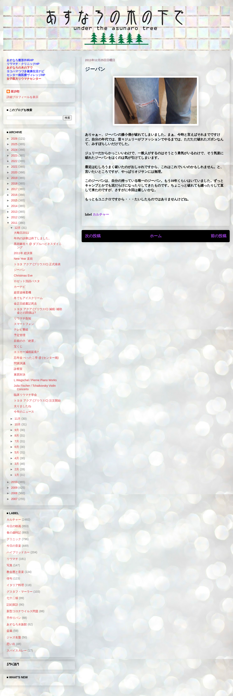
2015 (14, 200)
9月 (17, 430)
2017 (14, 189)
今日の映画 (14, 526)
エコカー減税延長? (26, 352)
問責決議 (19, 363)
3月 (17, 463)
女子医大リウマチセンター (24, 78)
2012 (14, 217)
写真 (9, 565)
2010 (14, 482)
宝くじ (18, 346)
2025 (14, 144)
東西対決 (19, 374)
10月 (17, 424)
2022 (14, 161)
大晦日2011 (21, 232)
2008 (14, 493)
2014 (14, 206)
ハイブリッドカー (18, 552)
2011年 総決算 (23, 253)
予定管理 (19, 335)
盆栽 (9, 630)
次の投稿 (93, 236)
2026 (14, 138)
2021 (14, 166)
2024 (14, 149)
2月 (17, 469)
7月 (17, 441)
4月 (17, 458)
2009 (14, 487)
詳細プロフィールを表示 (22, 97)
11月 (17, 418)
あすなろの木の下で (20, 67)
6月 (17, 446)
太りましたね (22, 406)
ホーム (156, 236)
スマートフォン (24, 324)
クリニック (14, 539)
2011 (14, 222)
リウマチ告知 (22, 318)
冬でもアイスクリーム (28, 298)
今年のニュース (24, 411)
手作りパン (14, 617)
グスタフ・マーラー (20, 591)
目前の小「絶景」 (25, 340)
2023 (14, 155)
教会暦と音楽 (15, 571)
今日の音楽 (14, 545)
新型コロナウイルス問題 (22, 611)
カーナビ (19, 286)
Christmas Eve (23, 275)
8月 (17, 435)
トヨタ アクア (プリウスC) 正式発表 (37, 264)
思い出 (11, 644)
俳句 (9, 578)
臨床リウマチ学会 (25, 394)
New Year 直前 (23, 258)
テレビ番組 (21, 329)
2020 (14, 172)
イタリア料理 (15, 585)
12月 (17, 227)
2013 (14, 211)
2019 (14, 178)
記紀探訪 (12, 604)
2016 (14, 194)
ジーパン (19, 269)
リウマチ (12, 559)
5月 (17, 452)
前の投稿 (218, 236)
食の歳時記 (14, 532)
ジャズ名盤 (14, 637)
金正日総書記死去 (25, 303)
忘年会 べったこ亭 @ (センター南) (36, 357)
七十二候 (12, 598)
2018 (14, 183)
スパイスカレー (17, 650)
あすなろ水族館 (17, 624)
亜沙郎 (15, 91)
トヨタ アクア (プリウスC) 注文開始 (37, 400)
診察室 (18, 368)
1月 (17, 474)
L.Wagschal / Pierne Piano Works (35, 380)
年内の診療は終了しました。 (32, 238)
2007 (14, 499)
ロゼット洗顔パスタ (27, 281)
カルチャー (101, 214)
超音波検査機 (22, 292)
